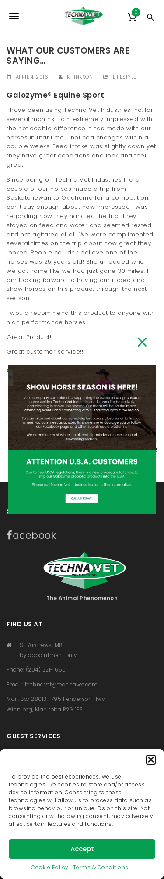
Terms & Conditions (101, 867)
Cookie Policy (50, 867)
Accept (82, 849)
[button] (151, 759)
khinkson (80, 76)
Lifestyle (124, 76)
